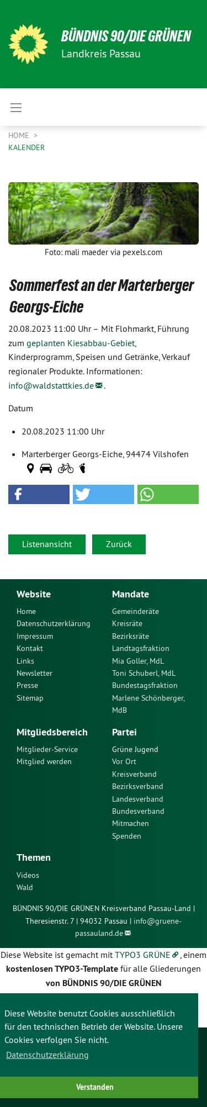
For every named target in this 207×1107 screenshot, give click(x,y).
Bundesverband (138, 811)
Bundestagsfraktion (145, 685)
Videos (28, 875)
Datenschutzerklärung (54, 623)
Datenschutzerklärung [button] (47, 1054)
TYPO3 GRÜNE (143, 954)
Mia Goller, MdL (138, 661)
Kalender (26, 147)
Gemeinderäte (135, 611)
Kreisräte (127, 623)
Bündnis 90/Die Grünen (126, 36)
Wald (25, 887)
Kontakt (30, 648)
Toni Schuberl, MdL (144, 673)
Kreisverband (134, 774)
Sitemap (30, 698)
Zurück (119, 543)
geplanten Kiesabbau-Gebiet (80, 342)
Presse (27, 685)
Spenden (126, 836)
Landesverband (137, 799)
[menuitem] (56, 611)
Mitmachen (130, 823)
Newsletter (34, 673)
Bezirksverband (137, 786)
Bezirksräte (130, 636)
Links (25, 661)
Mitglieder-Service (47, 749)
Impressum (35, 636)
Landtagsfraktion (140, 648)
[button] (39, 494)
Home (19, 135)
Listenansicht (47, 543)
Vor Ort (124, 761)
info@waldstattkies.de (51, 385)
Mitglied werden (44, 761)
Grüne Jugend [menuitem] (135, 749)
